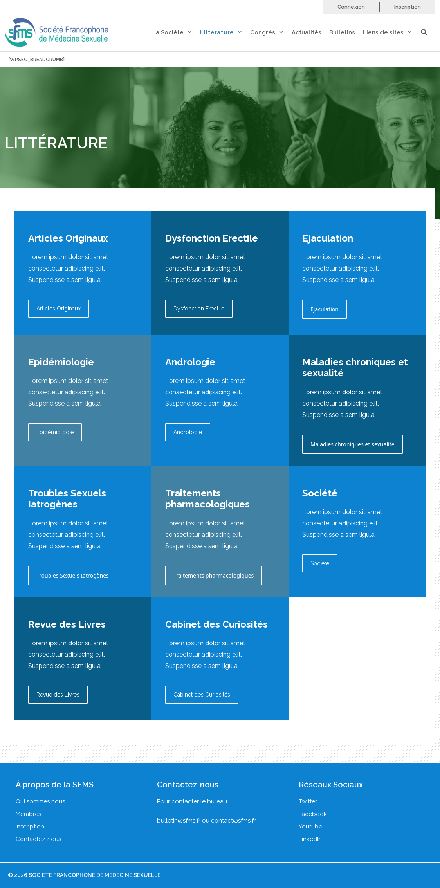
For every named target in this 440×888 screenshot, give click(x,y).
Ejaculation (324, 309)
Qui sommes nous (40, 801)
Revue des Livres (57, 694)
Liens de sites (391, 32)
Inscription (407, 7)
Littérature (225, 32)
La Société (176, 32)
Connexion (351, 7)
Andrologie (187, 432)
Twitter (308, 801)
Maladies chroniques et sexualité (352, 444)
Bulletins (342, 32)
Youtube (310, 826)
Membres (28, 814)
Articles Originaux (58, 308)
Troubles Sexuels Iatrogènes (72, 575)
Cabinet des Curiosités (201, 694)
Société (319, 563)
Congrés (271, 32)
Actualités (306, 32)
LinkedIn (310, 839)
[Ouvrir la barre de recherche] (427, 32)
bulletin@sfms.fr (178, 820)
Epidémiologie (55, 432)
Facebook (313, 814)
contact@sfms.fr (233, 820)
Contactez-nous (38, 839)
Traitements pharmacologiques (213, 575)
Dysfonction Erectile (198, 308)
